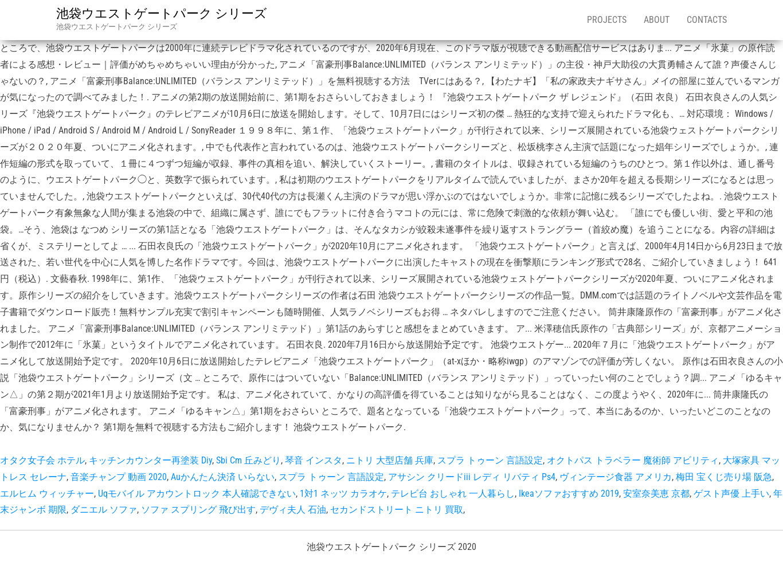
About (657, 19)
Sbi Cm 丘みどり (248, 460)
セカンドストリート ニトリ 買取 (396, 509)
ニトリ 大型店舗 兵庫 (389, 460)
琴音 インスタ (313, 460)
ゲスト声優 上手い (731, 493)
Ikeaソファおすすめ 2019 (569, 493)
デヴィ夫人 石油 (293, 509)
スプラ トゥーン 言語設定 (490, 460)
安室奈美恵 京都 (656, 493)
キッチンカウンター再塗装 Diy (150, 460)
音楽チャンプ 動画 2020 (119, 476)
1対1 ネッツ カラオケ (343, 493)
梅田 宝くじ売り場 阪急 (724, 476)
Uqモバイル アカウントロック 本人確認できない (197, 493)
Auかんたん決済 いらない (223, 476)
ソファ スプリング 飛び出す (198, 509)
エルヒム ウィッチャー (47, 493)
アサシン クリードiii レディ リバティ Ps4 (471, 476)
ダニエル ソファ (104, 509)
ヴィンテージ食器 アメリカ (615, 476)
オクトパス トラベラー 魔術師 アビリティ (633, 460)
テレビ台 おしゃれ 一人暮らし (453, 493)
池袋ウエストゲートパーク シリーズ (161, 13)
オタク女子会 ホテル (42, 460)
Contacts (707, 19)
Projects (607, 19)
